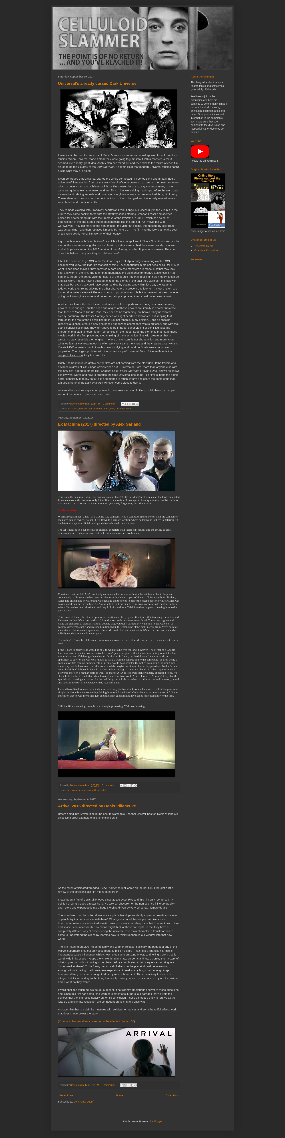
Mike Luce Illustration (206, 250)
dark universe (95, 408)
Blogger (157, 1121)
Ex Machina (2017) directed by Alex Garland (99, 424)
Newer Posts (66, 1095)
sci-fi (103, 790)
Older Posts (172, 1095)
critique (83, 408)
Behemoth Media (203, 246)
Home (119, 1095)
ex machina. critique (89, 790)
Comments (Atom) (84, 1101)
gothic (106, 408)
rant (112, 408)
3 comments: (109, 785)
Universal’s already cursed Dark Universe (97, 83)
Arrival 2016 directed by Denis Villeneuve (97, 806)
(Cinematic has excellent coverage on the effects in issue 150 (96, 1021)
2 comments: (110, 404)
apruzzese (72, 408)
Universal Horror (124, 408)
